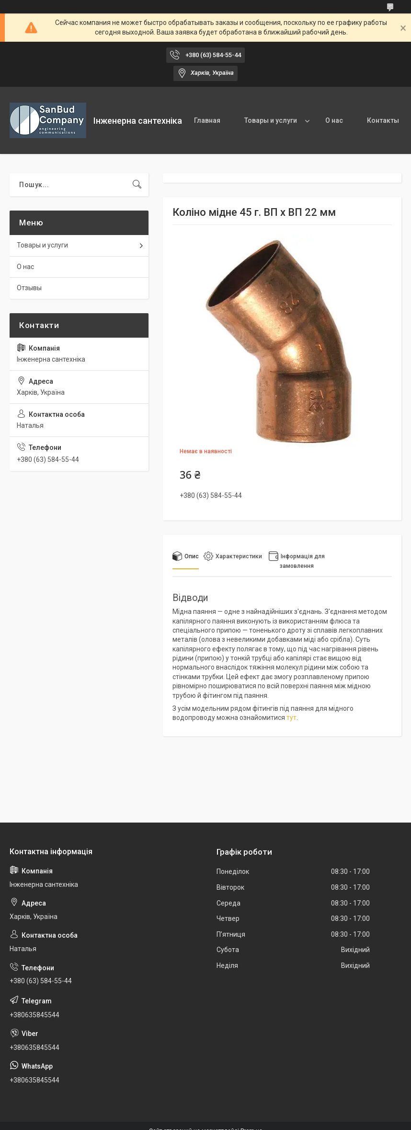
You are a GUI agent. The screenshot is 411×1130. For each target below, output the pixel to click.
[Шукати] (137, 184)
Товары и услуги (270, 120)
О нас (334, 120)
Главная (207, 120)
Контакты (383, 120)
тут (291, 717)
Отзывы (29, 288)
